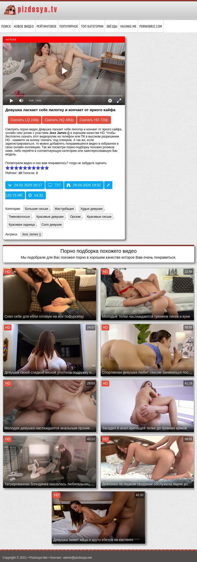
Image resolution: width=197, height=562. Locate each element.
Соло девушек (52, 224)
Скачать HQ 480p (59, 120)
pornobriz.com (150, 26)
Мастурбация (64, 209)
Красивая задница (22, 224)
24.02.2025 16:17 (25, 185)
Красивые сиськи (99, 217)
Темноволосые (19, 217)
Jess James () (31, 235)
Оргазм (75, 217)
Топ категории (92, 26)
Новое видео (24, 26)
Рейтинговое (47, 26)
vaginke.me (128, 26)
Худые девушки (91, 209)
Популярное (69, 26)
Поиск (6, 26)
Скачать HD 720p (94, 120)
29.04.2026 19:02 (84, 185)
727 (54, 185)
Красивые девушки (49, 217)
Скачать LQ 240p (25, 120)
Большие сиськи (36, 209)
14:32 (35, 195)
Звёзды (111, 26)
